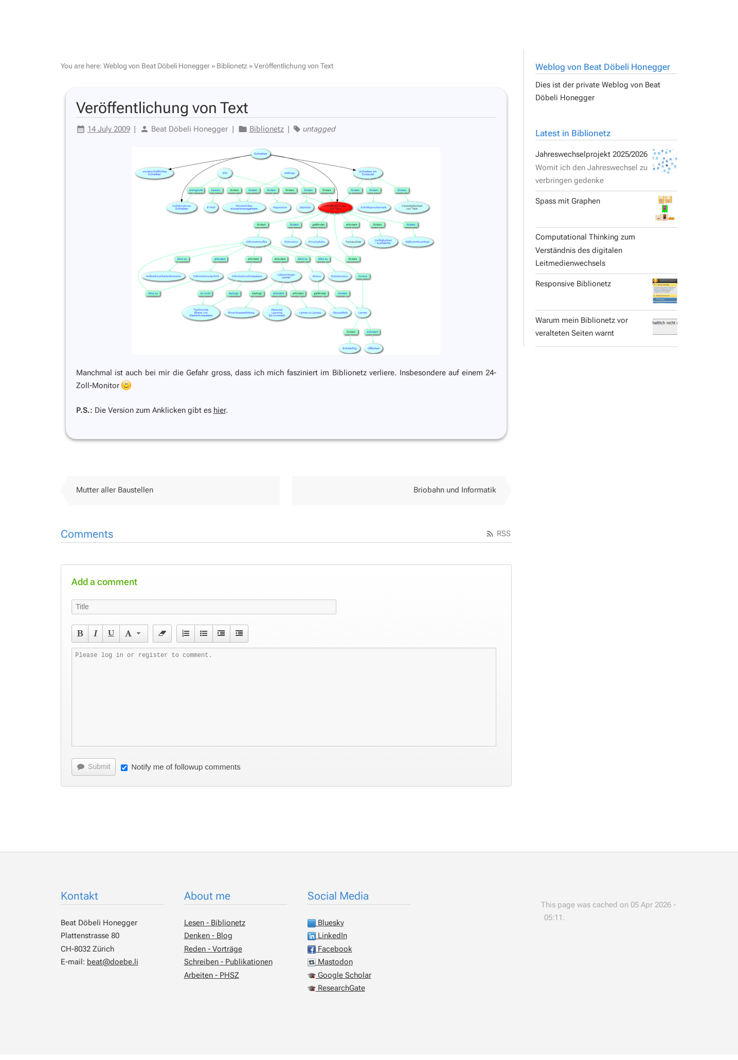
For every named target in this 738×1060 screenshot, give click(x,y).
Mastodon (330, 967)
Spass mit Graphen (606, 214)
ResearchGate (336, 993)
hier (219, 416)
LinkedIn (327, 941)
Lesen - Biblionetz (214, 928)
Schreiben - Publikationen (228, 967)
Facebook (330, 954)
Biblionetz (232, 71)
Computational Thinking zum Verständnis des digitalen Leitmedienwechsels (585, 255)
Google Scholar (339, 980)
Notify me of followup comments (181, 772)
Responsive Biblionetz (606, 296)
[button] (79, 639)
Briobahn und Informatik (454, 495)
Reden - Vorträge (213, 954)
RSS (498, 539)
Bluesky (326, 928)
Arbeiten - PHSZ (211, 980)
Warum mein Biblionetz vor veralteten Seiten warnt (606, 333)
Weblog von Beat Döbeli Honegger (602, 72)
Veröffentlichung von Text (293, 71)
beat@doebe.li (112, 967)
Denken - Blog (208, 941)
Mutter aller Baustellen (114, 495)
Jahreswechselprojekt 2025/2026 (606, 173)
